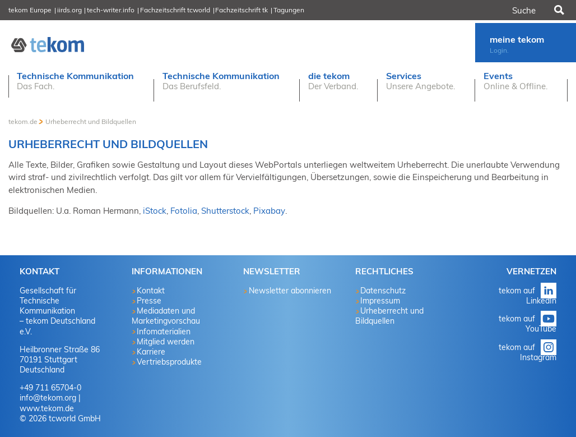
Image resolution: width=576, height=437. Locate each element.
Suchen (558, 10)
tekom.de (23, 121)
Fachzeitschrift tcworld (175, 10)
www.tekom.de (47, 408)
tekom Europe (30, 10)
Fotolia (183, 210)
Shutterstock (225, 210)
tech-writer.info (110, 10)
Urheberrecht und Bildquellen (90, 121)
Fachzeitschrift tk (241, 10)
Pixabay (269, 210)
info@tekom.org (48, 398)
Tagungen (288, 10)
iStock (154, 210)
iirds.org (69, 10)
